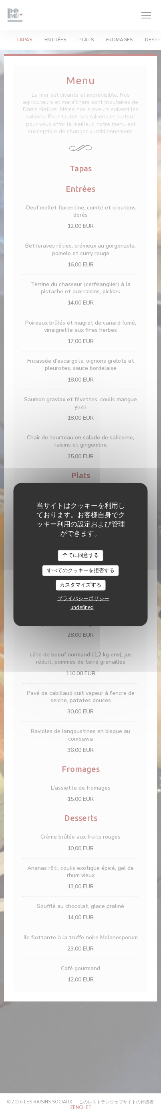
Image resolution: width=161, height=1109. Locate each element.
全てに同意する (80, 555)
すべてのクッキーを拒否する (81, 570)
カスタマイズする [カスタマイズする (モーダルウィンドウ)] (80, 585)
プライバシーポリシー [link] (83, 598)
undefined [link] (82, 607)
